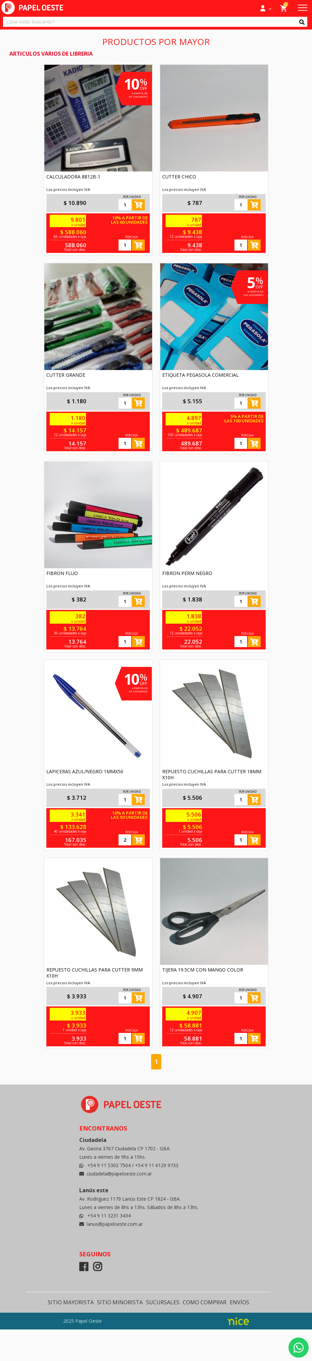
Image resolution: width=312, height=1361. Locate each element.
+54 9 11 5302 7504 (109, 1165)
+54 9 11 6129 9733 (156, 1165)
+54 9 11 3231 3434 (109, 1215)
